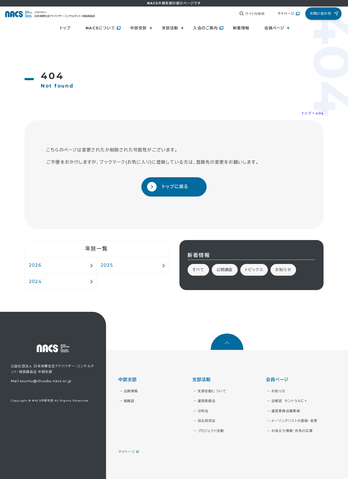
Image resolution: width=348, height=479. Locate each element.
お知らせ (283, 269)
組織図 (129, 401)
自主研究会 (207, 421)
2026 (35, 265)
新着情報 (241, 28)
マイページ (286, 13)
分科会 (203, 411)
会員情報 (131, 391)
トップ (65, 28)
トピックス (254, 269)
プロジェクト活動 (211, 431)
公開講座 (224, 269)
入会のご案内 (205, 28)
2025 (107, 265)
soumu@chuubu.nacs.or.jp (46, 381)
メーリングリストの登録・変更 (294, 421)
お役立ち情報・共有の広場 (292, 431)
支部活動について (212, 391)
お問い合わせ (320, 13)
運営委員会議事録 (285, 411)
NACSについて (100, 28)
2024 (35, 281)
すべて (198, 269)
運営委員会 (207, 401)
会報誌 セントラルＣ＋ (289, 401)
